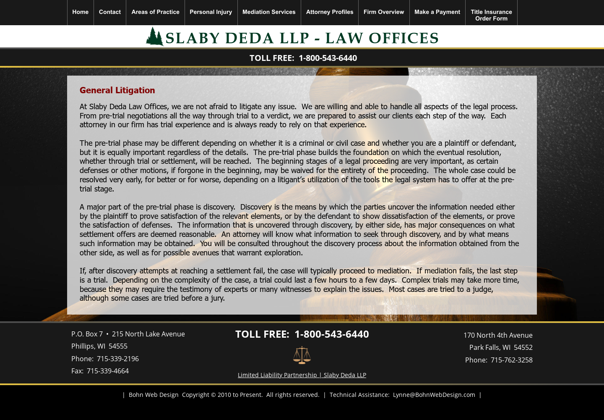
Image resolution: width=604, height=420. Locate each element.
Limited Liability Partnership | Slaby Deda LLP (302, 375)
